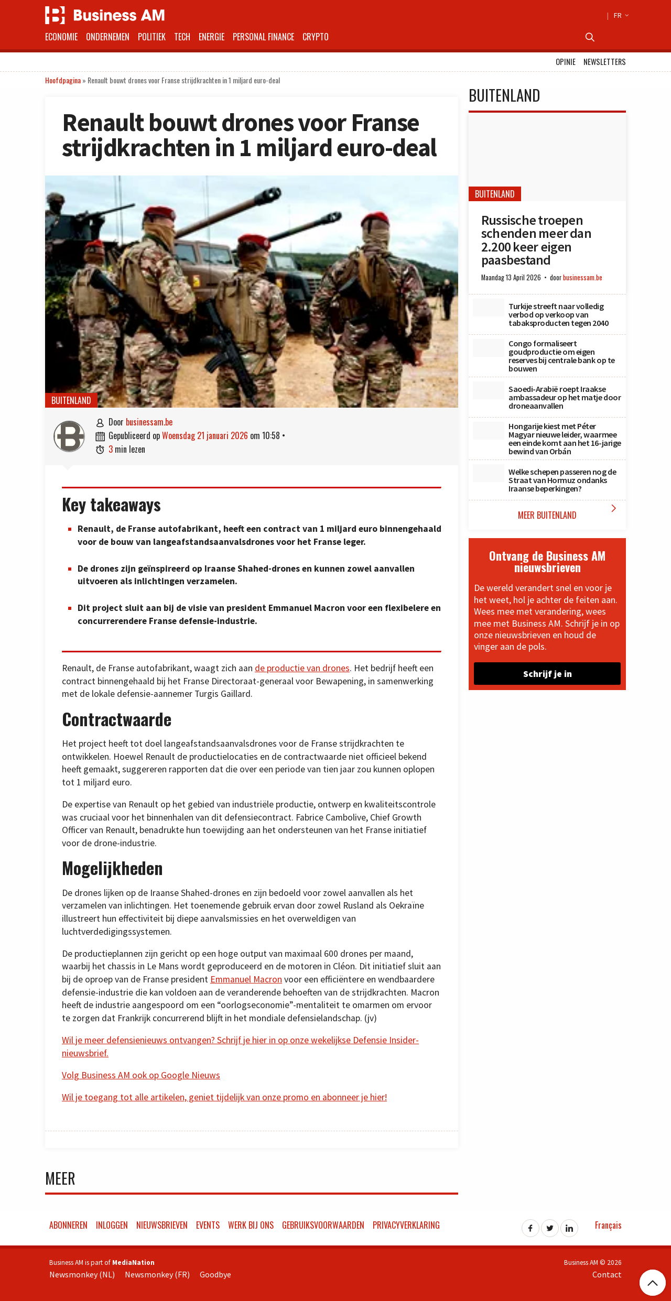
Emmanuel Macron (246, 979)
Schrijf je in (547, 674)
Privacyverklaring (406, 1225)
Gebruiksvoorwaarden (323, 1225)
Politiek (152, 36)
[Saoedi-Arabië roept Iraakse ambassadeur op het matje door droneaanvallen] (488, 390)
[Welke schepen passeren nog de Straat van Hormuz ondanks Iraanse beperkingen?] (488, 473)
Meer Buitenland (569, 511)
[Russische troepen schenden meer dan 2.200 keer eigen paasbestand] (547, 157)
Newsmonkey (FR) (157, 1274)
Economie (61, 36)
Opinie (566, 61)
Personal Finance (263, 36)
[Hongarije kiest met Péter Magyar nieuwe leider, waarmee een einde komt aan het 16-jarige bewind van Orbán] (488, 431)
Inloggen (112, 1225)
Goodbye (215, 1274)
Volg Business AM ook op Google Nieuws (141, 1075)
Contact (607, 1274)
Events (208, 1225)
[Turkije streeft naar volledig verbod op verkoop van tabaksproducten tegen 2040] (488, 307)
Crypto (315, 36)
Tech (182, 36)
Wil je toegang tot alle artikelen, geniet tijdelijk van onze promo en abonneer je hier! (224, 1097)
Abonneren (68, 1225)
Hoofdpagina (63, 79)
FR (620, 15)
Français (608, 1225)
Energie (211, 36)
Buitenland (71, 400)
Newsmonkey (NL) (82, 1274)
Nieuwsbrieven (162, 1225)
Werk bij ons (251, 1225)
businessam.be (149, 422)
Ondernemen (107, 36)
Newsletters (604, 61)
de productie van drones (302, 668)
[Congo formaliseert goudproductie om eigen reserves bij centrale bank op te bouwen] (488, 348)
